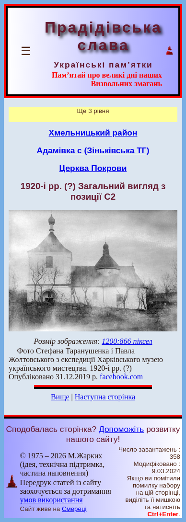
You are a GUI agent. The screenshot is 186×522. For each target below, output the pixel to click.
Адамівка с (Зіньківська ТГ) (93, 150)
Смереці (74, 508)
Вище (60, 397)
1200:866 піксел (127, 341)
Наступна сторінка (105, 397)
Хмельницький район (93, 132)
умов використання (51, 500)
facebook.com (121, 377)
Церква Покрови (93, 168)
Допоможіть (121, 429)
